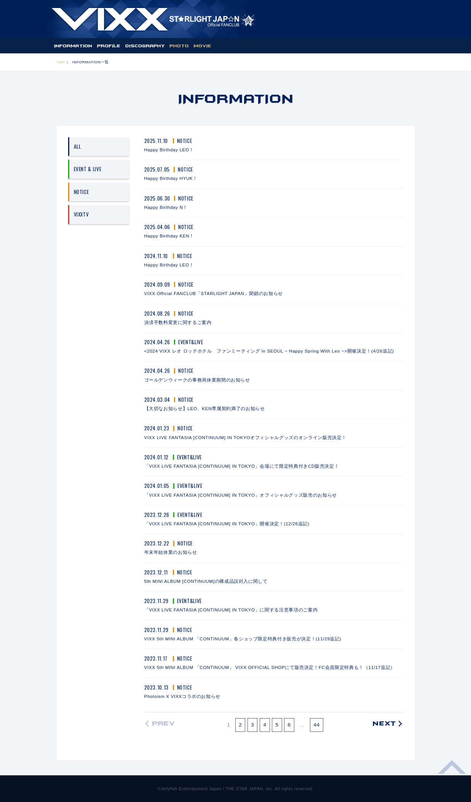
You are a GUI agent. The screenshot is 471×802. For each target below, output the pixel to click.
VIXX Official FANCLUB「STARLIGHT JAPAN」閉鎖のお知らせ (213, 293)
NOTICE (81, 192)
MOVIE (202, 45)
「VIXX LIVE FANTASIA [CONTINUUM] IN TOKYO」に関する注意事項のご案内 (231, 609)
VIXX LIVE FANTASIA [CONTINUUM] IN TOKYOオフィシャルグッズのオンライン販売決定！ (245, 437)
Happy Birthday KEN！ (169, 235)
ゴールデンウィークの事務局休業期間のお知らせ (197, 379)
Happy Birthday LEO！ (169, 149)
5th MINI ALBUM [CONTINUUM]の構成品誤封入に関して (206, 581)
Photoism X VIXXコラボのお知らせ (182, 696)
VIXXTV (81, 214)
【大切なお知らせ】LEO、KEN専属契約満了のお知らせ (204, 408)
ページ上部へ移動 (451, 771)
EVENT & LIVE (88, 169)
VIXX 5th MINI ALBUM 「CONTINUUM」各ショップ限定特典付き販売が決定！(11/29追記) (243, 638)
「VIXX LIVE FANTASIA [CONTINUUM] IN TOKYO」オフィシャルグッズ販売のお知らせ (240, 494)
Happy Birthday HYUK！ (171, 178)
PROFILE (109, 45)
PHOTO (179, 45)
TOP (61, 62)
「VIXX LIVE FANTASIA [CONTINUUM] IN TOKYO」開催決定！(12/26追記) (227, 523)
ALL (77, 146)
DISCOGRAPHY (145, 45)
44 (316, 725)
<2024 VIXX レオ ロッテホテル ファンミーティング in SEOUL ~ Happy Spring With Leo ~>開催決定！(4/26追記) (269, 350)
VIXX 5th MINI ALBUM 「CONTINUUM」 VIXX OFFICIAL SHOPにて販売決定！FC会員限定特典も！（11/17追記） (269, 667)
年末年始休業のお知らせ (170, 552)
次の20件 (386, 724)
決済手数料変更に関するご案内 (178, 322)
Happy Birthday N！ (166, 207)
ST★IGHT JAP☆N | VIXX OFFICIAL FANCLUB (153, 19)
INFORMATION (73, 45)
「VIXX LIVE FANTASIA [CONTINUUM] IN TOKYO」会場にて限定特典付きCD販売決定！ (241, 466)
